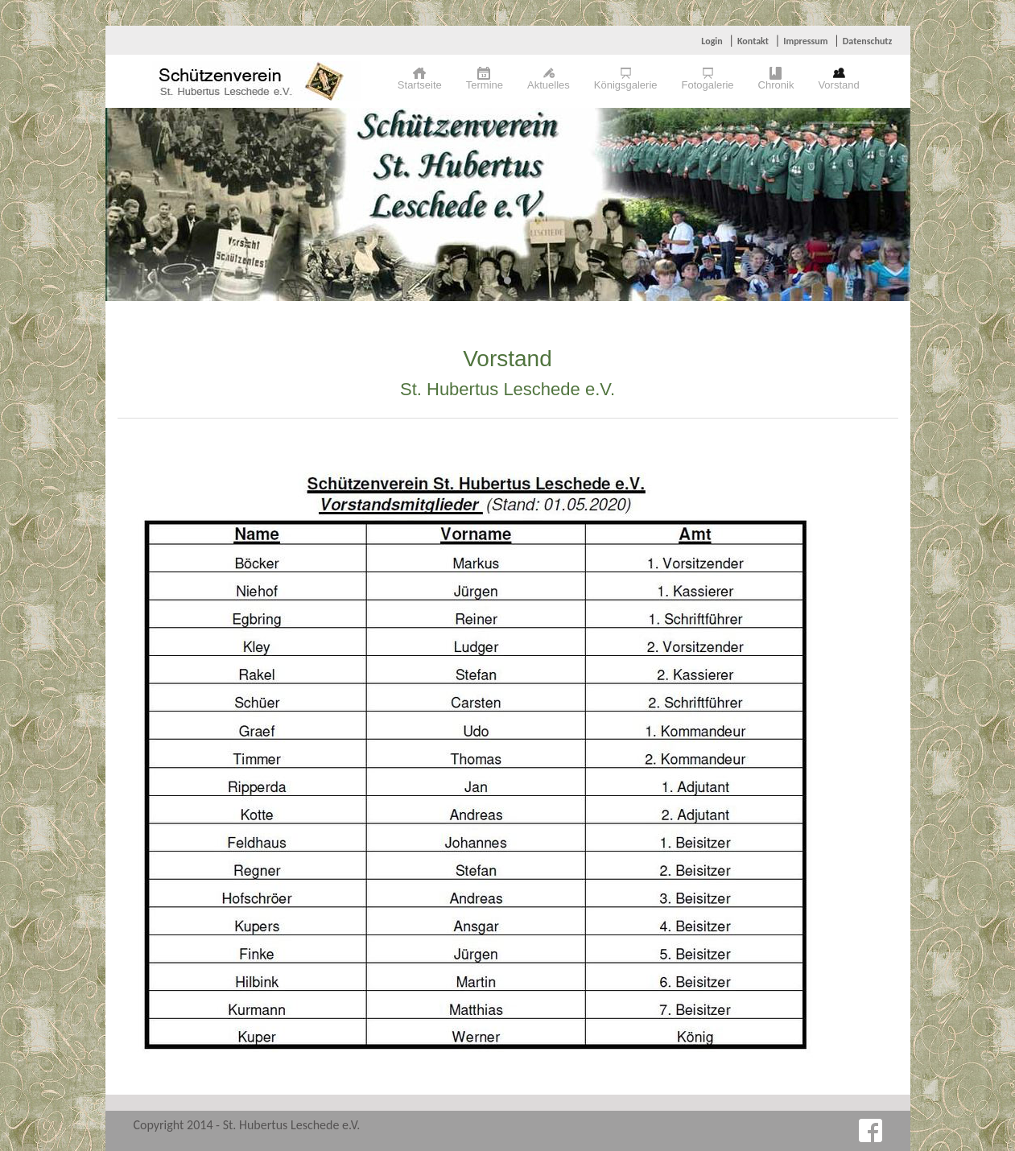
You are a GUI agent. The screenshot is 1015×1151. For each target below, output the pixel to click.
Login (711, 41)
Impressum (805, 41)
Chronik (776, 85)
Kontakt (753, 41)
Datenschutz (868, 41)
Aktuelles (548, 85)
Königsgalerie (626, 85)
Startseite (420, 85)
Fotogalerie (708, 85)
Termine (484, 85)
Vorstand (838, 85)
